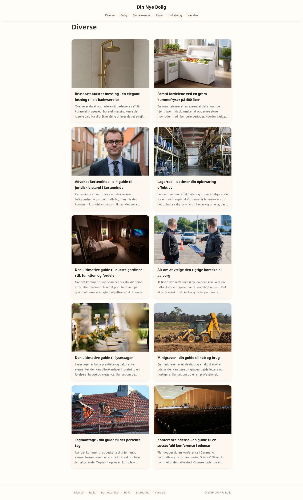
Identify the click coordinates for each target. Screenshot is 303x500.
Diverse (110, 15)
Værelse (193, 15)
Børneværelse (141, 15)
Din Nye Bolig (151, 7)
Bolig (124, 15)
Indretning (175, 15)
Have (159, 15)
